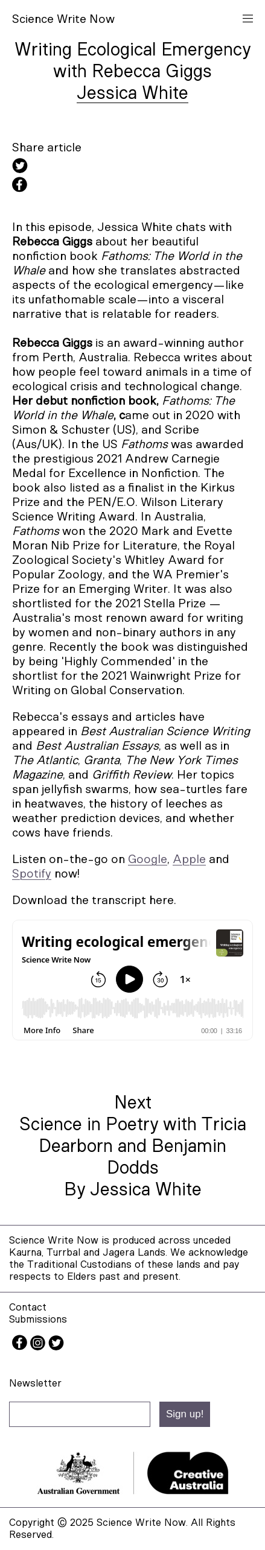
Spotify (31, 874)
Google (147, 859)
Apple (189, 859)
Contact (27, 1307)
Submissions (38, 1319)
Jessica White (132, 93)
